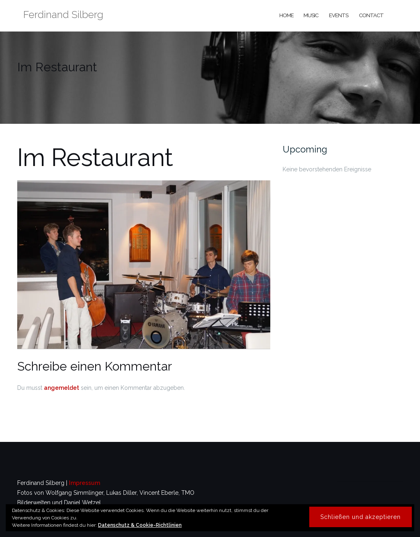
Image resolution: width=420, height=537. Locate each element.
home (286, 15)
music (311, 15)
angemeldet (61, 388)
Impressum (84, 483)
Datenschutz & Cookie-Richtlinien (140, 525)
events (338, 15)
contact (370, 15)
